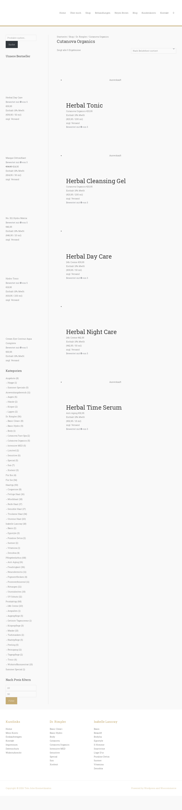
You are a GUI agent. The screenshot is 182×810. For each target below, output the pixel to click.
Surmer (11, 537)
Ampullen (13, 603)
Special (11, 457)
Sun (10, 461)
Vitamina (12, 542)
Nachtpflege (14, 631)
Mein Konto (12, 724)
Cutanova (55, 732)
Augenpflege (14, 608)
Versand (15, 119)
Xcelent (12, 466)
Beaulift (98, 724)
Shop (88, 12)
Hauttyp (10, 481)
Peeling (12, 636)
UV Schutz (13, 589)
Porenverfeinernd (17, 575)
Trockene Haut (15, 509)
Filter (11, 692)
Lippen (11, 409)
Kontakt (164, 12)
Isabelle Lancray (14, 518)
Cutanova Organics (17, 437)
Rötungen (13, 580)
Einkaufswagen (14, 728)
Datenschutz (12, 740)
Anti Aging (13, 556)
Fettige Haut (14, 490)
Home (62, 12)
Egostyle (12, 527)
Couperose (13, 485)
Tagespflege (14, 646)
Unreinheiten (15, 584)
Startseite (62, 36)
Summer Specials (17, 386)
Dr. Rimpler (11, 414)
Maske (11, 622)
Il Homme (99, 736)
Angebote (11, 377)
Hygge (11, 381)
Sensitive (13, 452)
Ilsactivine (99, 740)
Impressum (12, 736)
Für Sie (9, 476)
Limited (12, 447)
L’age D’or (99, 744)
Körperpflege (14, 617)
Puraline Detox (15, 532)
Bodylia (98, 728)
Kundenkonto (149, 12)
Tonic (11, 650)
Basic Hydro (14, 423)
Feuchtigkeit (14, 560)
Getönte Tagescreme (19, 613)
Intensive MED (15, 442)
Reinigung (13, 641)
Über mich (75, 12)
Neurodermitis (15, 565)
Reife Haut (13, 499)
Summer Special (14, 660)
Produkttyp (11, 594)
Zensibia (12, 547)
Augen (11, 395)
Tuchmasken (14, 626)
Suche (12, 44)
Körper (11, 404)
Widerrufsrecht (13, 744)
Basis (10, 523)
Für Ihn (9, 471)
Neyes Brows (121, 12)
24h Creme (13, 598)
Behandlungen (102, 12)
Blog (135, 12)
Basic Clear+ (14, 418)
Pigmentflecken (16, 570)
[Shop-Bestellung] (152, 51)
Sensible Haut (15, 504)
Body (10, 428)
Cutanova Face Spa (17, 432)
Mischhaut (13, 494)
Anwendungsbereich (17, 390)
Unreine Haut (15, 513)
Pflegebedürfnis (14, 551)
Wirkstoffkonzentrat (18, 655)
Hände (11, 400)
